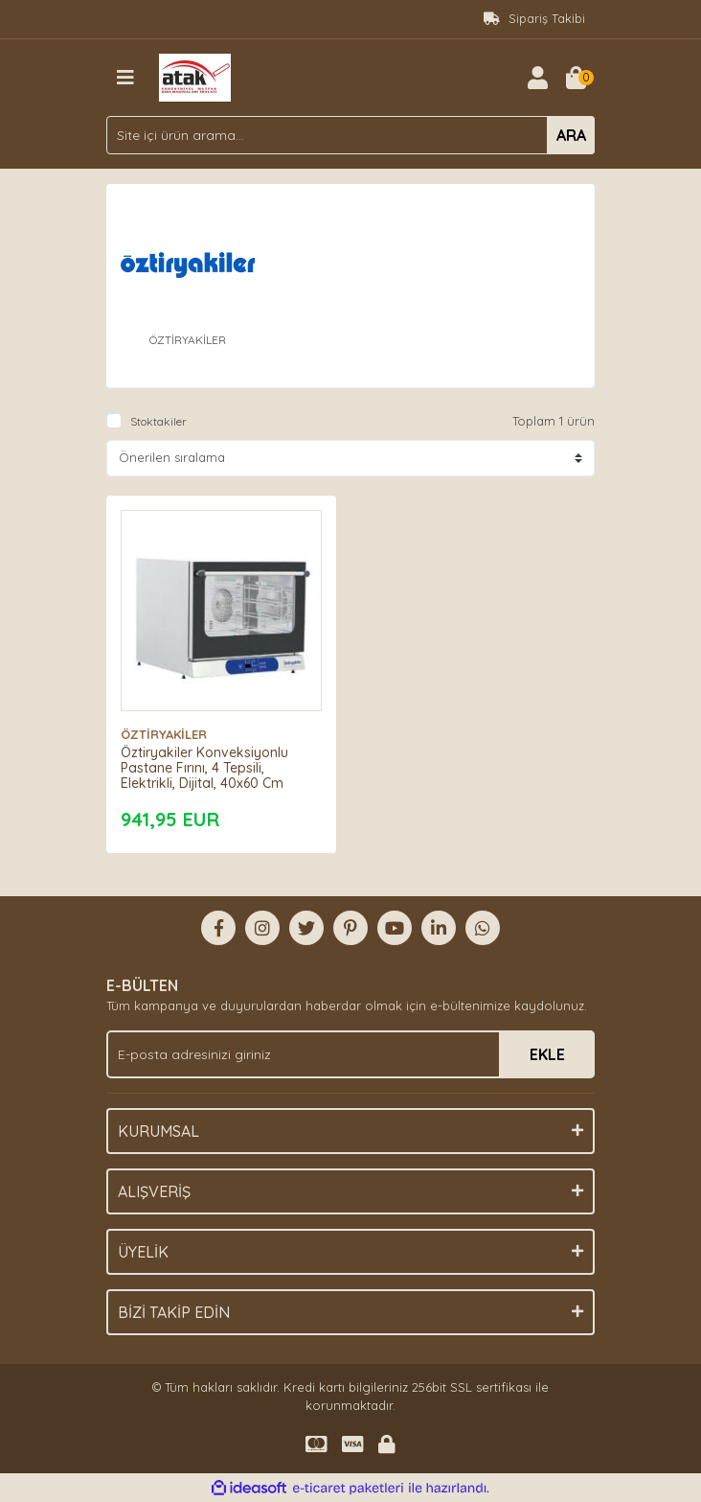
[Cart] (575, 77)
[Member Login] (537, 77)
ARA (571, 135)
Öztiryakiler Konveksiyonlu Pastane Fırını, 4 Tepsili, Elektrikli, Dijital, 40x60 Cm (204, 768)
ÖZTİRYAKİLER (164, 734)
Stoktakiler (158, 421)
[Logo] (195, 75)
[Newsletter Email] (350, 1054)
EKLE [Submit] (547, 1054)
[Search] (350, 135)
